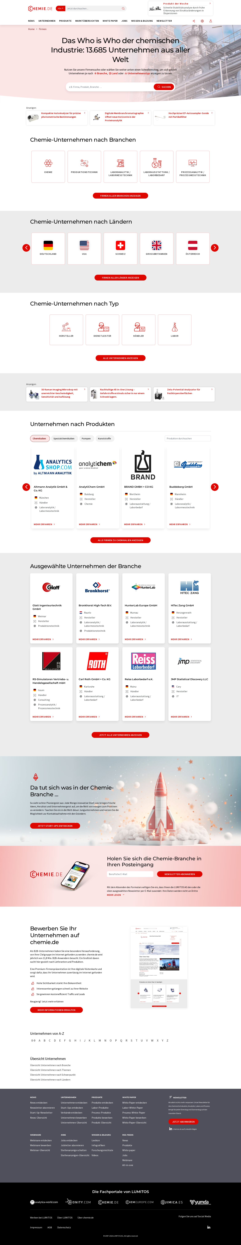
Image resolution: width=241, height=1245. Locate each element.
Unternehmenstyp (139, 73)
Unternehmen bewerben (74, 1117)
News (125, 1140)
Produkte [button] (65, 20)
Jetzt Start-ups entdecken (55, 825)
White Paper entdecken (134, 1102)
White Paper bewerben (134, 1117)
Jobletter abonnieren (72, 1145)
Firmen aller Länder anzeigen (120, 277)
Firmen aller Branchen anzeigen (120, 195)
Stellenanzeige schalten (74, 1150)
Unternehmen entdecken (74, 1102)
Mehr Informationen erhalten (56, 1009)
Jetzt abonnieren (183, 1121)
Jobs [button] (124, 20)
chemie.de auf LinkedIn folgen (182, 1129)
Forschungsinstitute (102, 1150)
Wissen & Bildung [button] (142, 20)
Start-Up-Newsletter (41, 1112)
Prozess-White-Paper (133, 1112)
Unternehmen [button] (46, 20)
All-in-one (127, 1165)
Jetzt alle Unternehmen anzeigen (120, 734)
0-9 (33, 1040)
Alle (59, 8)
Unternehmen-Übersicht (74, 1122)
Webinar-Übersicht (40, 1150)
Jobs (124, 1155)
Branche (102, 73)
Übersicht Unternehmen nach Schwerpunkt (53, 1074)
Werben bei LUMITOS (41, 1217)
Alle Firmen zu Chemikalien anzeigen (120, 540)
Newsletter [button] (164, 20)
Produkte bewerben (102, 1117)
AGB (49, 1227)
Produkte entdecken (102, 1102)
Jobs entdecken (69, 1140)
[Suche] (123, 8)
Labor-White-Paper (132, 1107)
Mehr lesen (116, 894)
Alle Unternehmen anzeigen (120, 358)
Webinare (127, 1160)
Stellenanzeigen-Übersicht (75, 1155)
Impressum (36, 1227)
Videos (95, 1155)
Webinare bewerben (40, 1145)
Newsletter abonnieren (180, 874)
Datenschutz (64, 1227)
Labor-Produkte (100, 1107)
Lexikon (96, 1140)
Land (115, 73)
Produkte (127, 1145)
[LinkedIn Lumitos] (209, 1227)
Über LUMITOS (65, 1217)
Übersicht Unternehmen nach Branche (50, 1065)
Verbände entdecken (71, 1112)
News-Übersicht (38, 1117)
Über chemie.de (85, 1217)
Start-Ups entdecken (72, 1107)
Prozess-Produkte (101, 1112)
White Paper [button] (110, 20)
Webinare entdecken (41, 1140)
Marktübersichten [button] (87, 20)
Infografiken (98, 1145)
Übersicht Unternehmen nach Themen (50, 1069)
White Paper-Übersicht (134, 1122)
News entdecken (38, 1102)
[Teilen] (194, 21)
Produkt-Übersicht (101, 1122)
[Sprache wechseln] (202, 21)
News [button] (31, 20)
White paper (128, 1150)
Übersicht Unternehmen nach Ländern (50, 1079)
